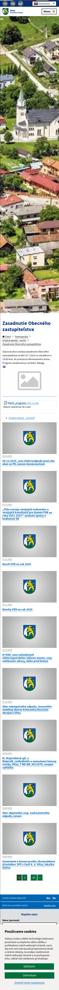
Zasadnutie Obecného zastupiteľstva (21, 344)
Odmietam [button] (29, 975)
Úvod (6, 336)
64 (34, 877)
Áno (48, 898)
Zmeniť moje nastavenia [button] (29, 982)
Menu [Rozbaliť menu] (49, 11)
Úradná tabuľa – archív (14, 340)
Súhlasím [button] (29, 966)
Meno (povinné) (11, 920)
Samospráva (21, 336)
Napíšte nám (50, 905)
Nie (55, 898)
